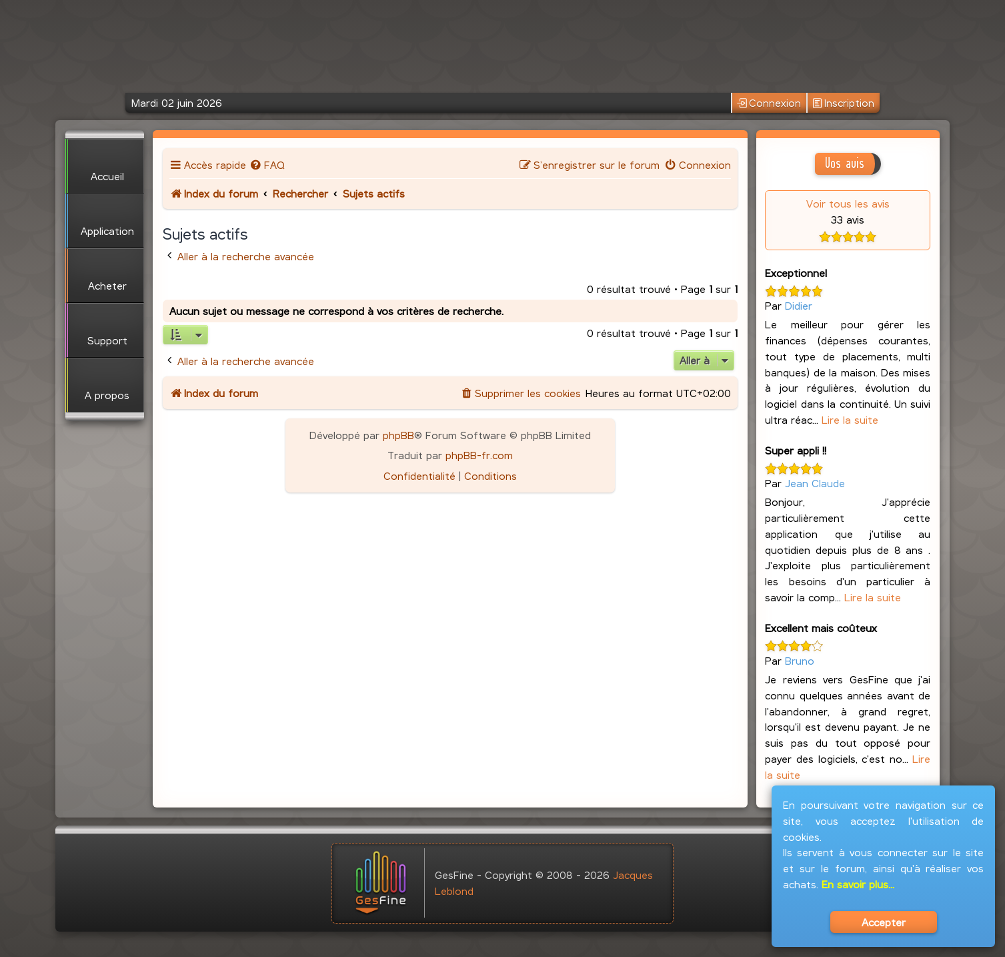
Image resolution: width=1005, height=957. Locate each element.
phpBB (398, 434)
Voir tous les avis (848, 203)
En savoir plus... (858, 884)
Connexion (769, 103)
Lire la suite (850, 419)
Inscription (843, 103)
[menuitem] (267, 164)
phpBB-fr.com (479, 454)
